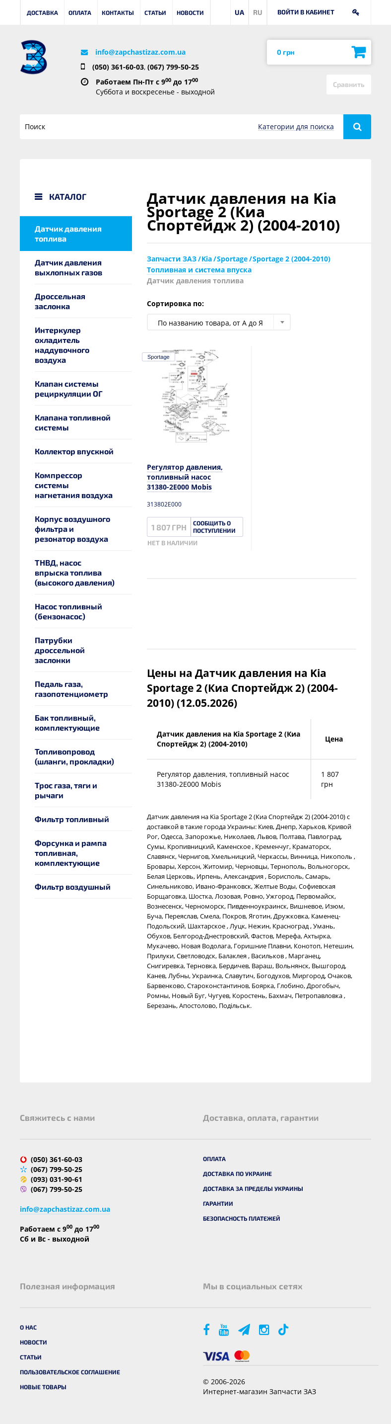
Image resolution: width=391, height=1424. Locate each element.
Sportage (158, 357)
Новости (190, 12)
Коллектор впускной (74, 451)
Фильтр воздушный (73, 886)
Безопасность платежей (241, 1218)
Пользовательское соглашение (70, 1371)
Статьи (155, 12)
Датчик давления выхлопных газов (68, 267)
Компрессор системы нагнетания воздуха (74, 485)
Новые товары (43, 1386)
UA (239, 12)
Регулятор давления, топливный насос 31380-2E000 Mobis (185, 477)
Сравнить (349, 84)
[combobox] (219, 322)
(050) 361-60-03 (118, 67)
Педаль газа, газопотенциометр (71, 688)
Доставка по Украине (237, 1173)
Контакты (118, 12)
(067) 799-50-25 (173, 67)
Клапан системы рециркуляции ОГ (69, 388)
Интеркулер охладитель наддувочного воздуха (62, 344)
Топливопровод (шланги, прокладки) (74, 756)
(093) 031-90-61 (56, 1179)
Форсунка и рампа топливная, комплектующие (71, 852)
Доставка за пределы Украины (253, 1188)
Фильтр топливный (72, 819)
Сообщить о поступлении (214, 526)
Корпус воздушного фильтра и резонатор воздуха (72, 528)
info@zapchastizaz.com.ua (140, 52)
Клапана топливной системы (73, 422)
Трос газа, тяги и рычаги (66, 790)
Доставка (42, 12)
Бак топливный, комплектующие (67, 722)
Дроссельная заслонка (60, 301)
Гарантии (218, 1203)
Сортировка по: (175, 303)
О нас (28, 1327)
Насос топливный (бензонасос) (68, 611)
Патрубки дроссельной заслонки (60, 650)
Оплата (79, 12)
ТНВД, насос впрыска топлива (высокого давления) (75, 572)
